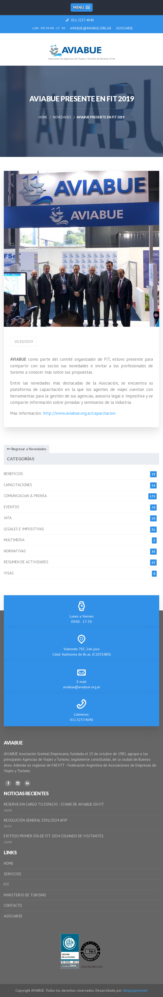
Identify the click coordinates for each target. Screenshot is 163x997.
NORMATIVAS (15, 551)
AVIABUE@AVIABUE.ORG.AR (90, 28)
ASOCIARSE (124, 28)
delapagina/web (135, 990)
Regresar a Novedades (26, 449)
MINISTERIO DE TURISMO (25, 895)
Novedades (62, 117)
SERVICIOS (12, 874)
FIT (6, 884)
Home (43, 117)
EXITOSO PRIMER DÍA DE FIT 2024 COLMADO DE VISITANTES (54, 835)
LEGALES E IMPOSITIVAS (24, 529)
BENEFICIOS (13, 473)
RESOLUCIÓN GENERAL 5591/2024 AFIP (35, 820)
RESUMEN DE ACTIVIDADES (26, 561)
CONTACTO (13, 905)
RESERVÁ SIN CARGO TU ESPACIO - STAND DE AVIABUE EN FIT (54, 804)
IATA (8, 517)
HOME (8, 863)
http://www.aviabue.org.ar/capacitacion (79, 413)
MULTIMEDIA (14, 539)
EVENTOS (11, 506)
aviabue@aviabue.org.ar (81, 687)
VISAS (9, 573)
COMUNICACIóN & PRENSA (25, 495)
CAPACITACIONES (18, 484)
